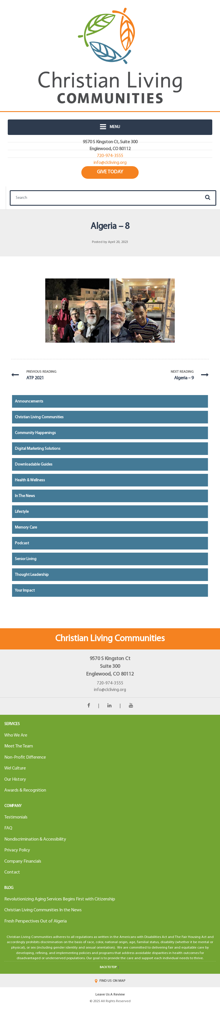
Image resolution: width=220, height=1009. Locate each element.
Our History (15, 779)
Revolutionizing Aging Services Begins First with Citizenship (59, 899)
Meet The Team (18, 746)
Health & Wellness (30, 480)
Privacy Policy (17, 850)
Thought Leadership (32, 575)
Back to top (110, 967)
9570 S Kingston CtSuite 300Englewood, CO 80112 (110, 666)
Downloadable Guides (33, 464)
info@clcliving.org (110, 690)
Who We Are (15, 735)
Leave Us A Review (110, 994)
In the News (25, 496)
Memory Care (26, 527)
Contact (12, 872)
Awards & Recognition (25, 790)
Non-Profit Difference (25, 757)
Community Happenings (35, 433)
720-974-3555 (110, 683)
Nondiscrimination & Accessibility (35, 839)
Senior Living (25, 559)
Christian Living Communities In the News (43, 910)
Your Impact (25, 590)
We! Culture (15, 768)
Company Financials (22, 861)
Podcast (22, 543)
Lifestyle (22, 512)
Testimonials (16, 817)
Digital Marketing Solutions (37, 449)
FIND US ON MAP (110, 981)
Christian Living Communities (39, 417)
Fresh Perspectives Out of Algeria (35, 921)
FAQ (8, 828)
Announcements (29, 401)
